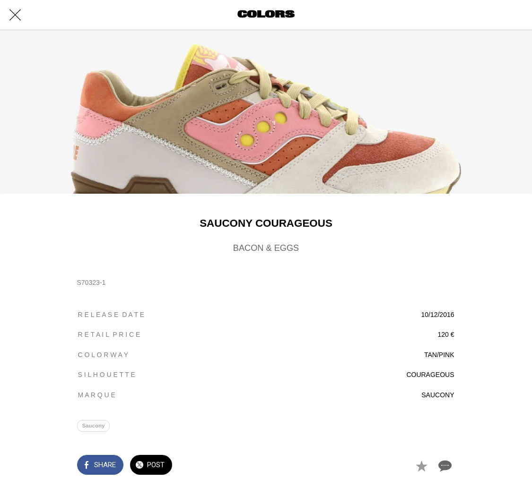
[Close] (15, 15)
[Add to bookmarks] (421, 465)
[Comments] (444, 465)
